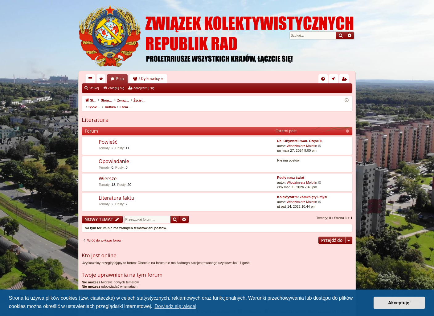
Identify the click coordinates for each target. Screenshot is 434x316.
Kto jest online (99, 248)
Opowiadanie (114, 154)
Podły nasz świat (290, 171)
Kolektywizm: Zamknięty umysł (302, 190)
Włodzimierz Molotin (302, 139)
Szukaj (94, 88)
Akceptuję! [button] (399, 302)
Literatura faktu (116, 191)
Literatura (95, 113)
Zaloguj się (116, 88)
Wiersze (108, 172)
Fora (120, 79)
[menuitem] (323, 78)
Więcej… (91, 80)
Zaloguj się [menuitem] (335, 80)
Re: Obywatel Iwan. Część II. (299, 134)
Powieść (108, 135)
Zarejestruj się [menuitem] (345, 80)
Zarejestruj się (143, 88)
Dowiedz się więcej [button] (175, 306)
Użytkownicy (149, 79)
